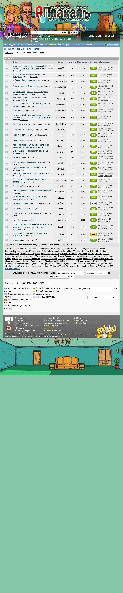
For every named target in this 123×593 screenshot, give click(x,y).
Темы (63, 32)
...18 (49, 203)
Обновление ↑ (104, 62)
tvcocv (37, 254)
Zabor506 (75, 264)
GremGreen (85, 264)
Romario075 (108, 111)
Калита (106, 210)
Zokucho (107, 204)
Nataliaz (8, 264)
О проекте (19, 318)
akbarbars (108, 256)
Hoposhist (45, 254)
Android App (81, 320)
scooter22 (87, 259)
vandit (41, 261)
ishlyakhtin (67, 251)
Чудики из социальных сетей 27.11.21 (30, 168)
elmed (7, 261)
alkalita (31, 256)
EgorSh (47, 264)
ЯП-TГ (79, 45)
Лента (20, 45)
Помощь (58, 39)
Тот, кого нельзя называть (25, 220)
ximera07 (48, 266)
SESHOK (60, 129)
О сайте (34, 39)
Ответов (72, 62)
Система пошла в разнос (24, 203)
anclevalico (108, 187)
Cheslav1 (49, 261)
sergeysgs (84, 249)
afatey (82, 256)
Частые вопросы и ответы (27, 326)
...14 (26, 120)
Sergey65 (57, 266)
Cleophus (108, 261)
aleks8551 (64, 254)
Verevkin (99, 261)
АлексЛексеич (66, 256)
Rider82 (91, 254)
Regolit (40, 266)
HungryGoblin (61, 81)
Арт (59, 45)
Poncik (61, 186)
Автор (60, 62)
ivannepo (61, 240)
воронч (49, 249)
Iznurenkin (107, 136)
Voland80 (107, 215)
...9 (14, 83)
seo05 (56, 256)
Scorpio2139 (60, 110)
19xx (110, 264)
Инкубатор (51, 45)
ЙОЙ (17, 254)
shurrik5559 (108, 94)
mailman (24, 254)
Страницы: (9, 53)
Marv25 (61, 68)
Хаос (40, 45)
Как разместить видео (54, 326)
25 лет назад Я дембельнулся (26, 213)
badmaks (104, 251)
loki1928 (75, 261)
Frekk (106, 199)
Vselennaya (40, 256)
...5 (36, 110)
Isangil (21, 259)
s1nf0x (70, 249)
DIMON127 (108, 170)
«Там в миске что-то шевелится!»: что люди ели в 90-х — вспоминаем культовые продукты (32, 227)
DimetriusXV (95, 266)
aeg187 (61, 75)
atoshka (98, 254)
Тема (15, 62)
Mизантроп (108, 153)
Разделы (12, 45)
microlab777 (60, 87)
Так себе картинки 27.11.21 (25, 135)
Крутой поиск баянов (40, 36)
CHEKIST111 (60, 192)
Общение (31, 45)
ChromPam (108, 141)
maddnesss (108, 69)
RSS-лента (19, 328)
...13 (38, 140)
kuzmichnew (18, 264)
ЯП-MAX (90, 45)
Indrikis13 (91, 261)
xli (104, 106)
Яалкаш (60, 234)
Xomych (60, 152)
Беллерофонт (11, 251)
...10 (26, 100)
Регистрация (95, 35)
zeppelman (60, 105)
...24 (26, 153)
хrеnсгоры (94, 249)
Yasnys (28, 259)
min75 (31, 254)
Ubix (61, 157)
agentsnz (73, 266)
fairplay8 (61, 259)
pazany (106, 241)
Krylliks (15, 259)
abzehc (8, 266)
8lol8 (61, 209)
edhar (60, 135)
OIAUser (107, 182)
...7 (33, 106)
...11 (14, 164)
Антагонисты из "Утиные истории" (28, 86)
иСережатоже (60, 249)
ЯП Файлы (67, 45)
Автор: (100, 69)
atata (68, 264)
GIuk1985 (55, 254)
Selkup (18, 256)
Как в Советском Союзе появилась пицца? (32, 173)
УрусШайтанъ (61, 180)
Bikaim (8, 259)
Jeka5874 (52, 259)
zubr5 (60, 163)
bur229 (77, 249)
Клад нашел (18, 110)
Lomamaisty (60, 220)
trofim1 (61, 203)
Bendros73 (70, 259)
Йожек (34, 266)
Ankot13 (94, 264)
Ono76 (61, 198)
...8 (42, 94)
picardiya (107, 221)
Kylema (35, 251)
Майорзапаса (109, 131)
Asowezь (107, 125)
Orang (106, 193)
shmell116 (58, 251)
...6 (50, 135)
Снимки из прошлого (22, 129)
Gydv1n (89, 256)
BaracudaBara (83, 266)
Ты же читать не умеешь (24, 124)
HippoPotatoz (61, 124)
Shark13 (107, 76)
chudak (83, 261)
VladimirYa (25, 266)
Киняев (26, 261)
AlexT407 (73, 254)
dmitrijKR (96, 251)
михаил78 (35, 249)
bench (60, 227)
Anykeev (60, 140)
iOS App (79, 318)
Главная (10, 49)
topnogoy (28, 264)
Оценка (93, 62)
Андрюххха (98, 256)
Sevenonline (108, 228)
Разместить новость (53, 330)
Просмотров (83, 62)
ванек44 (107, 88)
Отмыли (16, 157)
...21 (35, 77)
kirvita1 (88, 251)
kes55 (102, 249)
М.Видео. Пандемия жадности (26, 80)
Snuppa (61, 146)
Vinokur (76, 251)
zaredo (79, 259)
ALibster (67, 261)
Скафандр (17, 240)
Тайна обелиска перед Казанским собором (32, 191)
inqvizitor (103, 264)
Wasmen (34, 261)
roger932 (16, 266)
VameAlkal (9, 254)
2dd (82, 251)
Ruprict (61, 93)
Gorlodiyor (48, 251)
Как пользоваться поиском (56, 320)
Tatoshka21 (108, 82)
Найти (74, 32)
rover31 (49, 256)
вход (110, 35)
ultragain (107, 147)
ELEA (63, 264)
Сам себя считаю (20, 209)
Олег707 (109, 259)
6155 (42, 53)
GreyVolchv (55, 264)
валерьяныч (16, 261)
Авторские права (23, 323)
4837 (35, 53)
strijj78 (65, 266)
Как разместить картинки (55, 323)
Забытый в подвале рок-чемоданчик (29, 98)
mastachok (10, 256)
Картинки (37, 49)
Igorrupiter (82, 254)
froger (42, 249)
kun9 (41, 251)
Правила (67, 39)
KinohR (27, 249)
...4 (25, 71)
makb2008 (58, 261)
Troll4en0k (107, 164)
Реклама (35, 41)
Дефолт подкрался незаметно (26, 162)
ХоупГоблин (108, 159)
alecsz (25, 256)
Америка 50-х (19, 140)
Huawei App (81, 323)
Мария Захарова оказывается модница (30, 151)
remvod (21, 251)
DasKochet (60, 117)
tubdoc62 (61, 99)
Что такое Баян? (51, 318)
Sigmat (76, 256)
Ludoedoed (38, 264)
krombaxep (108, 176)
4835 (23, 53)
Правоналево (98, 259)
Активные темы (46, 39)
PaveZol (44, 259)
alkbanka (36, 259)
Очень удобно (19, 186)
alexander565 (107, 266)
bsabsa (106, 254)
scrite (106, 118)
